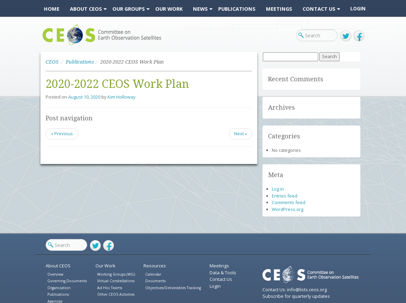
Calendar (153, 274)
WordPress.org (287, 209)
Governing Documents (67, 280)
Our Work (105, 266)
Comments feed (288, 202)
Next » (240, 133)
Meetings (219, 266)
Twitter (345, 36)
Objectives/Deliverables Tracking (173, 287)
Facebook (359, 36)
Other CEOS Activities (116, 294)
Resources (155, 266)
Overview (55, 274)
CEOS (52, 62)
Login (358, 9)
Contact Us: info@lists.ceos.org (294, 289)
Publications (80, 62)
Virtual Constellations (116, 280)
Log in (278, 189)
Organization (59, 287)
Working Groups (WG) (116, 274)
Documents (155, 280)
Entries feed (284, 196)
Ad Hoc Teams (109, 287)
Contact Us (221, 279)
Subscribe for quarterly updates (296, 296)
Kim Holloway (122, 97)
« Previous (62, 133)
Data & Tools (223, 272)
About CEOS (58, 266)
